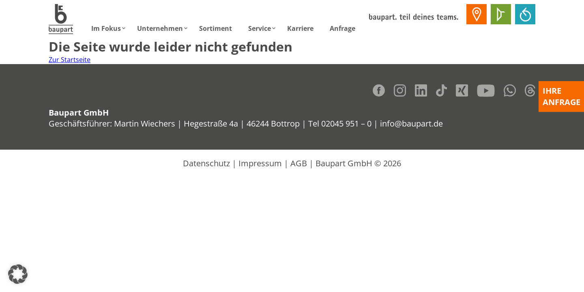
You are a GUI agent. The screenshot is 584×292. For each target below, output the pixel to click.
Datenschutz (206, 163)
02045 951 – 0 (346, 123)
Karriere (300, 28)
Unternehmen (160, 28)
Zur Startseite (69, 59)
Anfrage (342, 28)
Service (259, 28)
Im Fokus (106, 28)
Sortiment (215, 28)
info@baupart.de (411, 123)
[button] (18, 274)
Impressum (260, 163)
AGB (298, 163)
